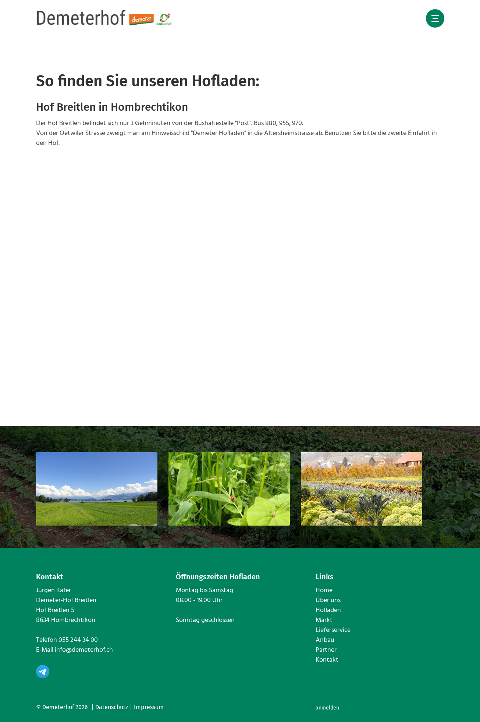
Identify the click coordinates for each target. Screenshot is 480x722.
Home (324, 590)
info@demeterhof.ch (84, 650)
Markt (324, 620)
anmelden (327, 708)
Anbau (325, 640)
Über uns (328, 600)
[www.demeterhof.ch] (104, 18)
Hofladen (328, 610)
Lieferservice (333, 630)
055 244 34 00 (78, 640)
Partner (326, 650)
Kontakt (327, 660)
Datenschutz (111, 707)
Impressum (149, 707)
